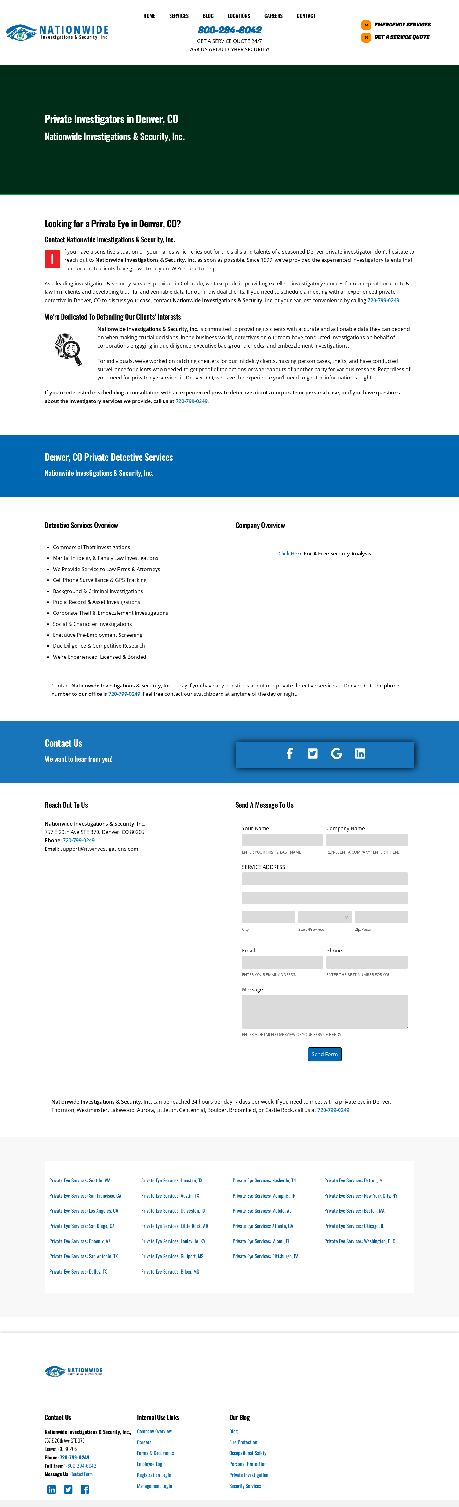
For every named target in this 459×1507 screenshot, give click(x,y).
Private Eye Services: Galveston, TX (174, 1210)
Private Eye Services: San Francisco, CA (86, 1194)
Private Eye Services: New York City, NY (361, 1194)
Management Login (154, 1487)
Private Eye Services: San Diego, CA (82, 1225)
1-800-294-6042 (81, 1467)
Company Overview (154, 1432)
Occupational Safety (248, 1454)
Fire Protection (243, 1443)
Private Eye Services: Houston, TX (172, 1179)
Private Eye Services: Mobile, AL (263, 1210)
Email (248, 949)
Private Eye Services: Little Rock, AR (175, 1225)
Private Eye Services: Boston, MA (355, 1210)
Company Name (345, 826)
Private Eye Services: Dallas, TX (78, 1272)
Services (179, 14)
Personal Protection (248, 1465)
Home (149, 14)
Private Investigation (248, 1476)
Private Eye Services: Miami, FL (262, 1241)
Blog (208, 14)
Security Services (245, 1487)
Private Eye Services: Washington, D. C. (360, 1241)
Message (252, 988)
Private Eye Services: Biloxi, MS (170, 1272)
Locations (239, 14)
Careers (273, 14)
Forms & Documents (156, 1454)
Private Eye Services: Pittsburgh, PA (266, 1257)
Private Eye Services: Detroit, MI (354, 1179)
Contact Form (82, 1475)
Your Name (255, 826)
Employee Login (151, 1465)
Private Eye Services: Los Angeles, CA (84, 1210)
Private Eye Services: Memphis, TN (265, 1194)
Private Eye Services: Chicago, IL (354, 1225)
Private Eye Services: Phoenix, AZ (80, 1241)
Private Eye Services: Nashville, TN (265, 1179)
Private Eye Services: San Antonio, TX (84, 1257)
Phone (334, 949)
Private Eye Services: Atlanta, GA (264, 1225)
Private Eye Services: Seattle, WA (80, 1179)
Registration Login (154, 1476)
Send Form (325, 1052)
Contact (306, 14)
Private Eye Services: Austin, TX (170, 1194)
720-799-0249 (383, 298)
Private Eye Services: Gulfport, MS (173, 1257)
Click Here (290, 552)
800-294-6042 (229, 29)
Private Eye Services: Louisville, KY (174, 1241)
